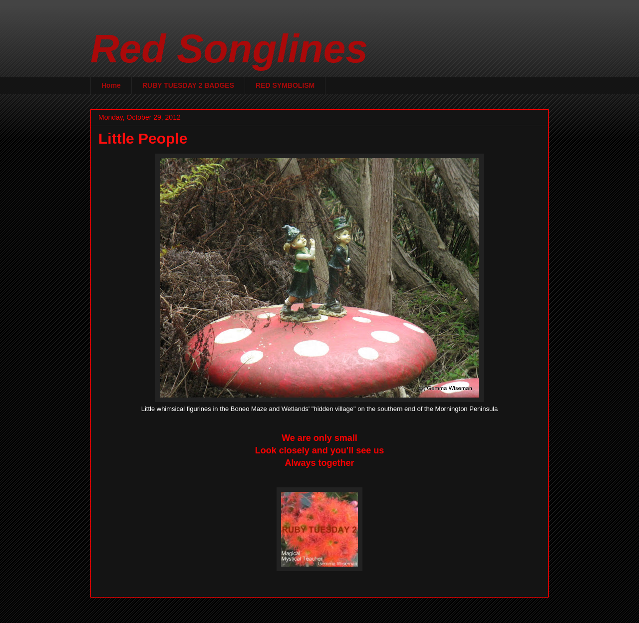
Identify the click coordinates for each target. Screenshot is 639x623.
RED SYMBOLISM (285, 85)
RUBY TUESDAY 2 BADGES (188, 85)
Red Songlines (229, 48)
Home (111, 85)
